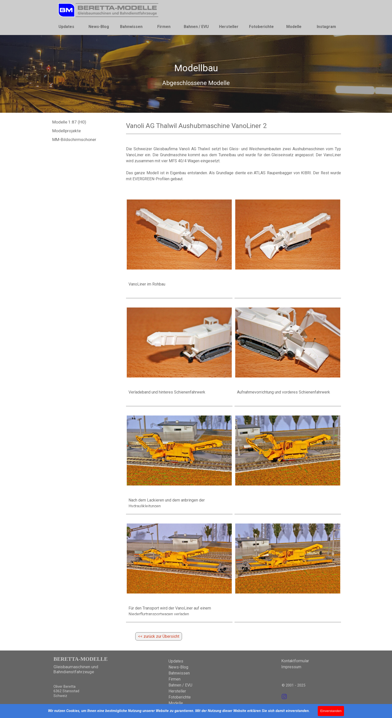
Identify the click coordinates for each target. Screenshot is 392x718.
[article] (179, 245)
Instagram (326, 26)
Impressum (291, 666)
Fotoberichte (261, 26)
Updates (66, 26)
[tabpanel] (196, 74)
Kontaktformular (295, 660)
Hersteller (228, 26)
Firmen (163, 26)
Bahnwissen (131, 26)
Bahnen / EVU (196, 26)
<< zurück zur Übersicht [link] (158, 636)
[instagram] (284, 697)
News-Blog (98, 26)
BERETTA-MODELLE (81, 659)
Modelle (294, 26)
